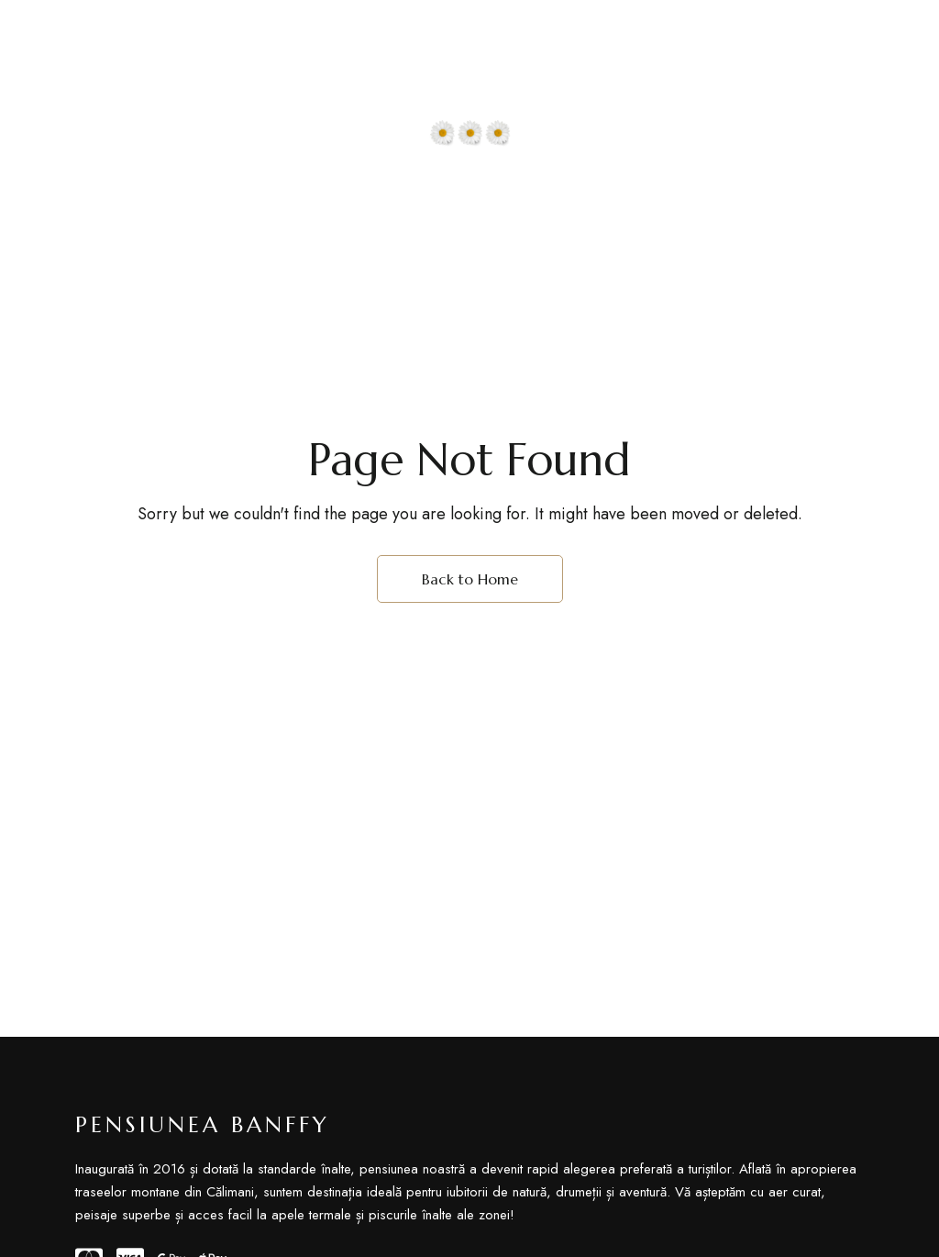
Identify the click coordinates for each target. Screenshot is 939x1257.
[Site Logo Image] (469, 89)
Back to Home (470, 579)
